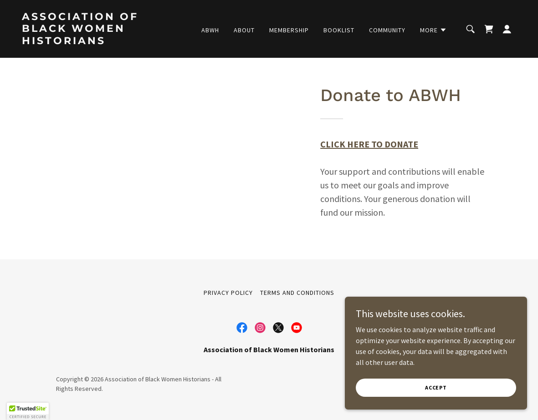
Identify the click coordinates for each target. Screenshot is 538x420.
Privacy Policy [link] (228, 292)
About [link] (244, 30)
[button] (433, 30)
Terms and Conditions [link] (297, 292)
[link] (91, 41)
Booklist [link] (338, 30)
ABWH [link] (210, 30)
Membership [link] (289, 30)
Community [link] (387, 30)
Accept (436, 387)
